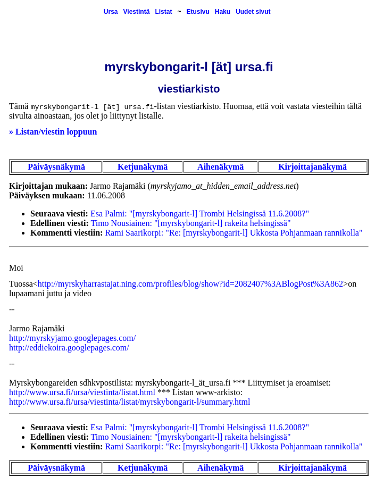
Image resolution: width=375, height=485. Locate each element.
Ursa (111, 11)
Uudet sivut (253, 11)
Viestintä (136, 11)
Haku (222, 11)
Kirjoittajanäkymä (312, 166)
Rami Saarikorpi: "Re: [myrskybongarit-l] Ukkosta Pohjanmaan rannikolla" (233, 232)
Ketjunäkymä (143, 166)
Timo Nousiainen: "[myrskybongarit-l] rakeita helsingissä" (191, 223)
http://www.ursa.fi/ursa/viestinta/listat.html (82, 392)
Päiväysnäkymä (56, 166)
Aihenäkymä (220, 166)
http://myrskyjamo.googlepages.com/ (72, 337)
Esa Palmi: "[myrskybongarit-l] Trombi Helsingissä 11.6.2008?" (199, 213)
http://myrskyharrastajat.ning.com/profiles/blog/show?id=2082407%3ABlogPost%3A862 (190, 283)
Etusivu (197, 11)
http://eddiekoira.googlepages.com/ (69, 347)
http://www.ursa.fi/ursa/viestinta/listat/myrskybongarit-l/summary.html (129, 401)
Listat (163, 11)
